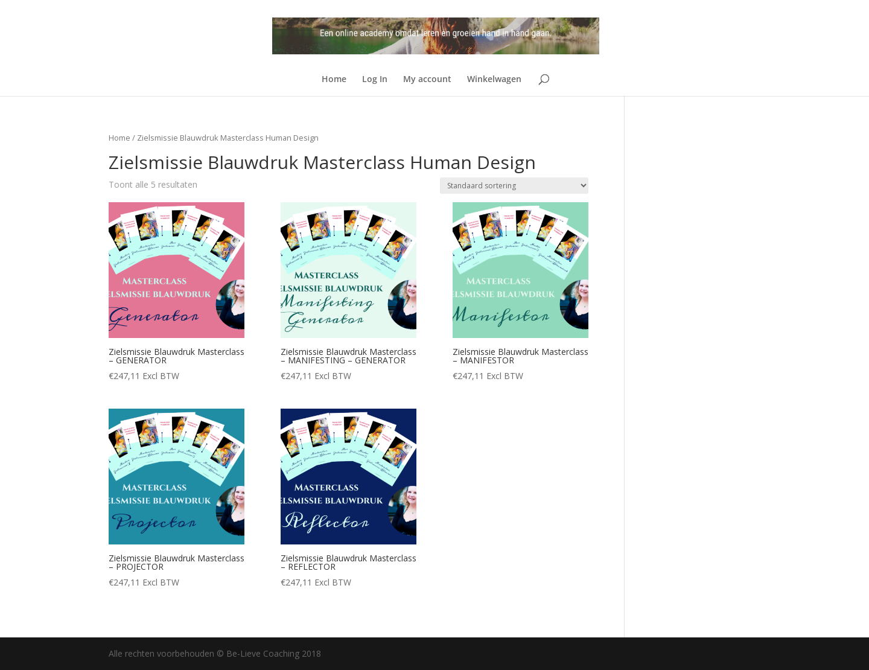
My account (427, 80)
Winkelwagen (494, 80)
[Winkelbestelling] (514, 185)
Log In (374, 80)
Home (334, 80)
